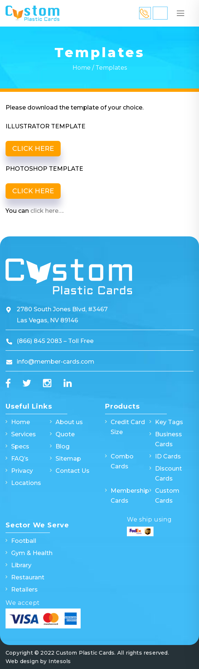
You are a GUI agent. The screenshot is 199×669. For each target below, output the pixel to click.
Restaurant (27, 577)
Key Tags (169, 422)
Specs (20, 446)
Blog (62, 446)
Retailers (24, 589)
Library (21, 565)
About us (69, 422)
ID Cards (168, 456)
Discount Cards (168, 473)
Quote (65, 434)
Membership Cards (130, 495)
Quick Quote (160, 13)
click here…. (47, 210)
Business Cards (168, 439)
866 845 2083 (145, 13)
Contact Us (72, 470)
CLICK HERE (33, 149)
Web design (22, 661)
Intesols (59, 661)
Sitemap (68, 458)
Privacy (22, 470)
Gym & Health (32, 553)
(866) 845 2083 (40, 340)
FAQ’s (19, 458)
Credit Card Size (128, 427)
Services (23, 434)
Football (23, 540)
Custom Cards (167, 495)
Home (81, 67)
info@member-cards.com (55, 361)
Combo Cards (122, 461)
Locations (26, 482)
